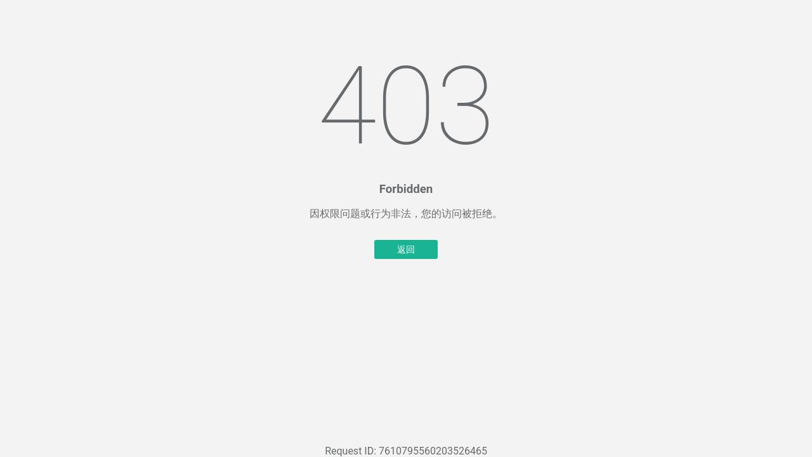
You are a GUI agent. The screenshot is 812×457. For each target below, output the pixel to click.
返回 (406, 249)
